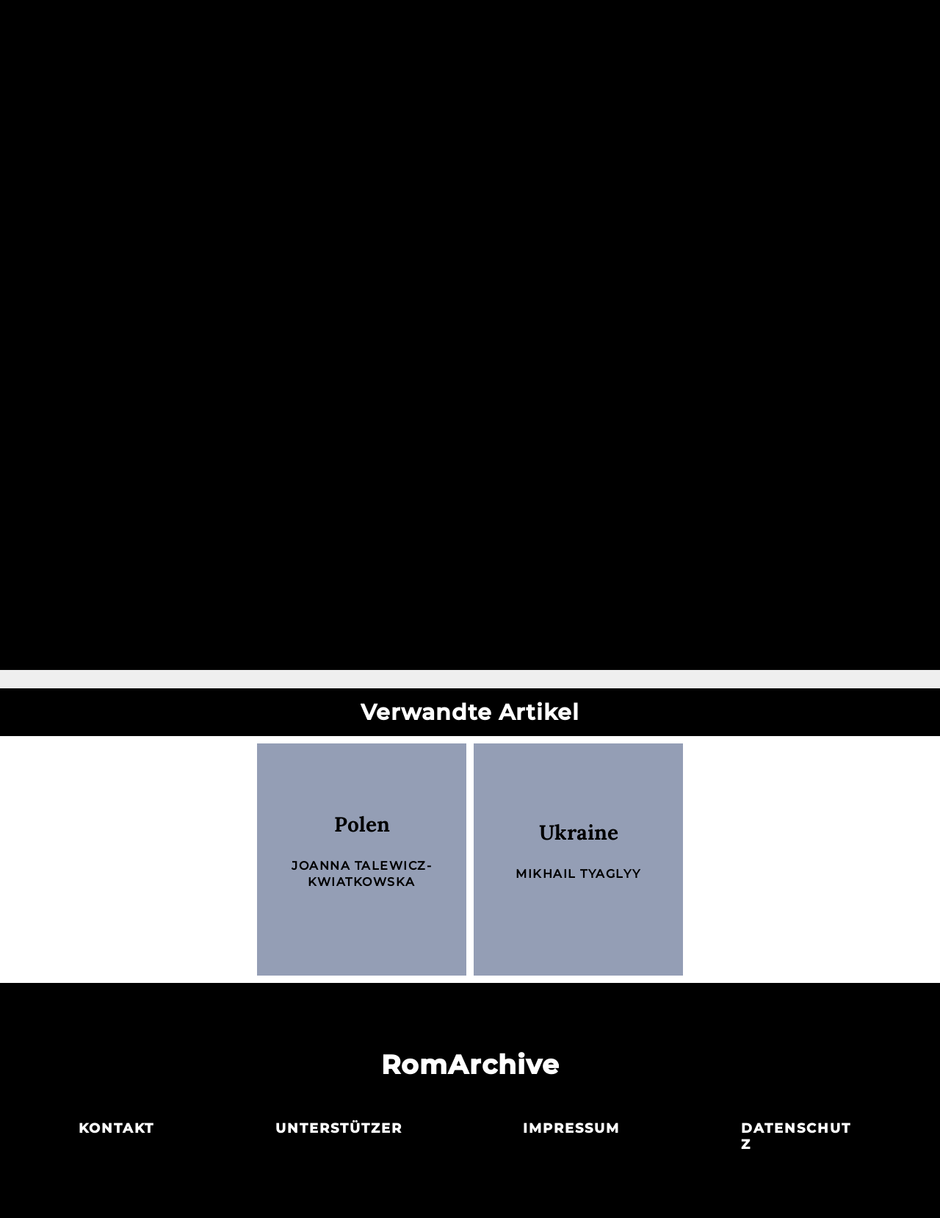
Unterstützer (338, 1128)
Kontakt (116, 1128)
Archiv (469, 28)
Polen (362, 824)
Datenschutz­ (796, 1136)
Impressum (571, 1128)
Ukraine (578, 832)
